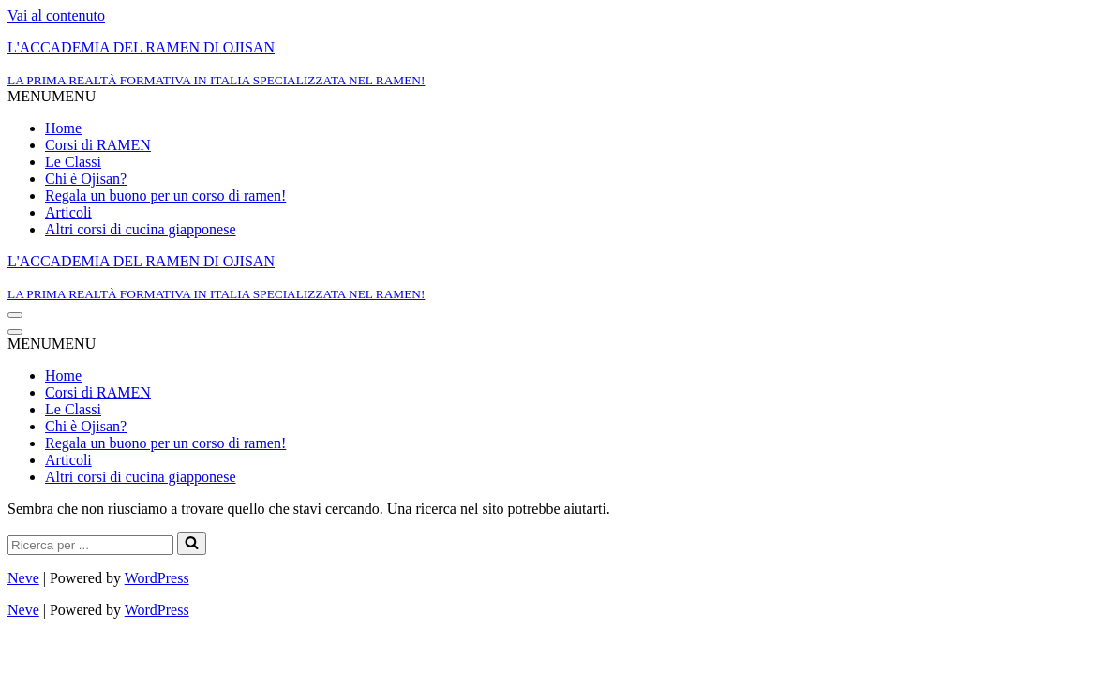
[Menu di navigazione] (14, 315)
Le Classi (73, 162)
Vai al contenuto (56, 15)
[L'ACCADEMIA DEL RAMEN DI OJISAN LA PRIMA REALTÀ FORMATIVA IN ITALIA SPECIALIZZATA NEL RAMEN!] (553, 63)
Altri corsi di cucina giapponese (140, 229)
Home (63, 128)
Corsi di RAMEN (98, 145)
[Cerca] (90, 545)
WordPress (157, 578)
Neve (23, 578)
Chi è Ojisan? (86, 179)
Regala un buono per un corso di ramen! (165, 195)
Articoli (68, 212)
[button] (51, 96)
